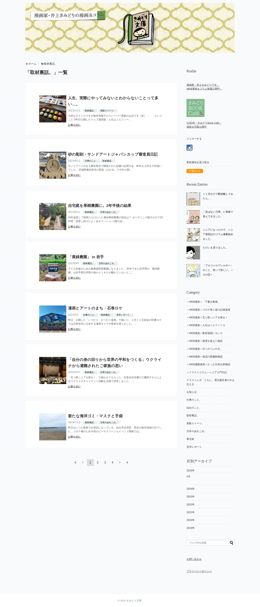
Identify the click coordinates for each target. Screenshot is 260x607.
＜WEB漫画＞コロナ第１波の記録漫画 (208, 309)
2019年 (191, 527)
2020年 (191, 520)
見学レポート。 (124, 315)
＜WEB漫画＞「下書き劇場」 (203, 301)
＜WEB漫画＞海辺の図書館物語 (205, 356)
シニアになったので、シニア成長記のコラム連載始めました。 (218, 234)
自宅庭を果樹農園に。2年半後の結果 (99, 205)
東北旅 (190, 438)
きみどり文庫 (134, 600)
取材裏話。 (90, 110)
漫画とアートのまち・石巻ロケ (95, 308)
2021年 (191, 512)
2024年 (191, 488)
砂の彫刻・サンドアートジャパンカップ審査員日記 (113, 154)
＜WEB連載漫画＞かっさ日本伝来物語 (208, 364)
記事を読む (74, 124)
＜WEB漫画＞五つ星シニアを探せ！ (207, 317)
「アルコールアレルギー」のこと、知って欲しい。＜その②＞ (218, 270)
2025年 (191, 470)
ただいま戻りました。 (215, 247)
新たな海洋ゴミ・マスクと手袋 (95, 416)
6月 (188, 476)
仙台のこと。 (194, 407)
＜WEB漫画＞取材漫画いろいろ (205, 333)
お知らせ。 (193, 392)
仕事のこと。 (91, 161)
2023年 (191, 496)
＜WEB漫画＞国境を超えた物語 (205, 340)
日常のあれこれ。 (109, 212)
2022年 (191, 504)
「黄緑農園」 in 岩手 (86, 257)
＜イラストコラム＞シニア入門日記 (207, 372)
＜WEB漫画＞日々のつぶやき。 (205, 348)
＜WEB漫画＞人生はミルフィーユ (206, 325)
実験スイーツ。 (108, 110)
